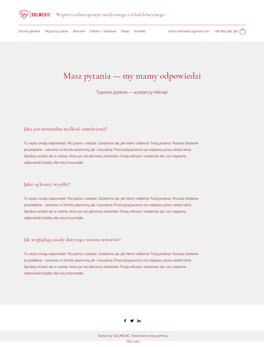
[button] (242, 31)
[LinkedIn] (139, 320)
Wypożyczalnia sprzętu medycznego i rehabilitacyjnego (110, 15)
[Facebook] (125, 320)
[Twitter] (132, 320)
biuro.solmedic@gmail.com (189, 31)
